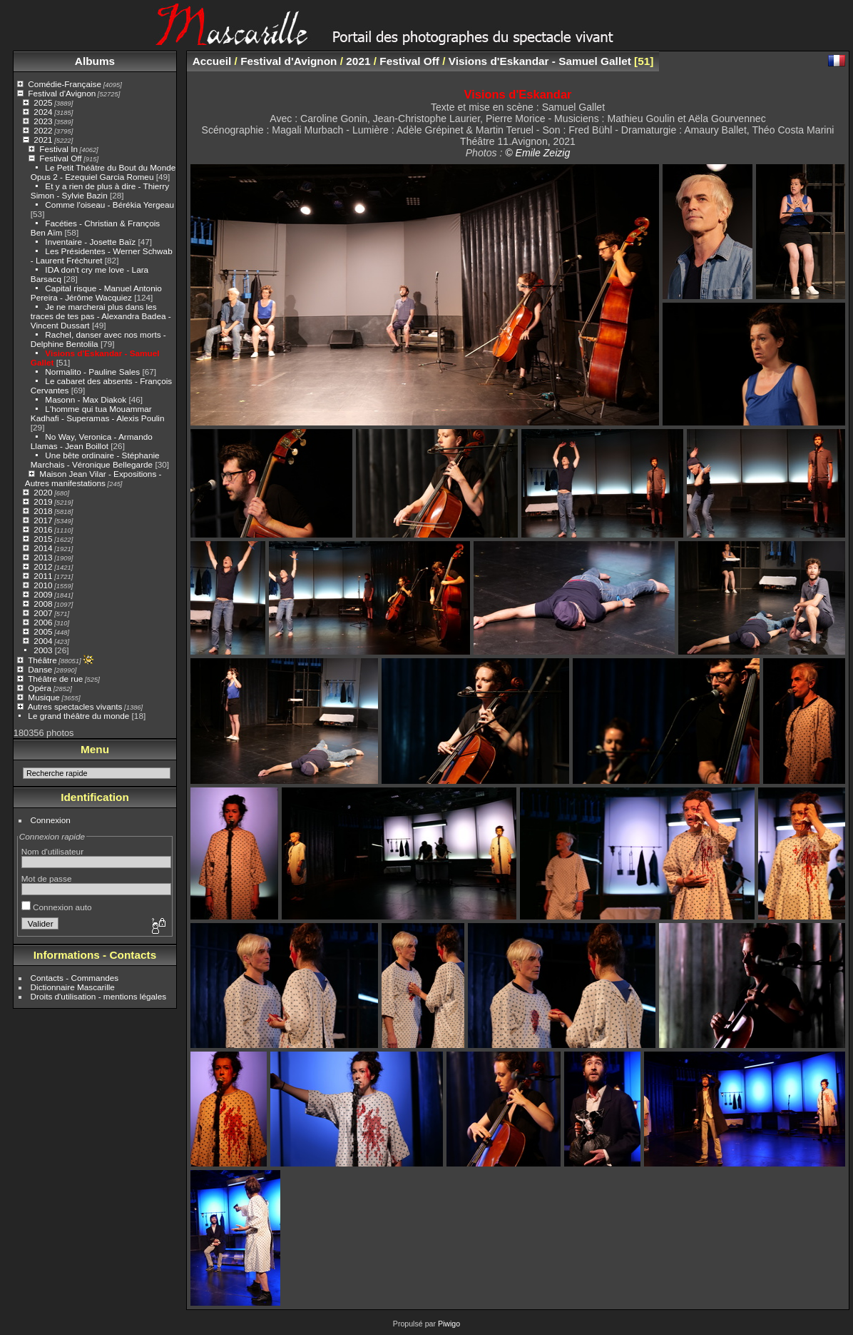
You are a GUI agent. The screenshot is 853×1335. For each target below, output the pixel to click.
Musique (43, 697)
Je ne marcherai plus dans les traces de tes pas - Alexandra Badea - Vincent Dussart (101, 316)
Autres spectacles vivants (75, 706)
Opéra (39, 687)
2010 (43, 585)
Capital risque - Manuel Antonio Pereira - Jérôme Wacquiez (96, 292)
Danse (40, 669)
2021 (43, 139)
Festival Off (60, 158)
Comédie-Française (64, 84)
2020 (43, 492)
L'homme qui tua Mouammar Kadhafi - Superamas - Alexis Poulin (98, 413)
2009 (43, 594)
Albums (95, 61)
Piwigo (449, 1323)
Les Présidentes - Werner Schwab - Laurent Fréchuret (102, 255)
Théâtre (42, 660)
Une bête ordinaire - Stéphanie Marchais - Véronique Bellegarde (95, 459)
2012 (43, 566)
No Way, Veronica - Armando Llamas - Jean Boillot (92, 441)
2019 (43, 501)
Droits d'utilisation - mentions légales (99, 996)
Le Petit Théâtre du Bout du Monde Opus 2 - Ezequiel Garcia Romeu (103, 172)
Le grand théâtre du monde (78, 715)
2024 (43, 111)
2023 (43, 121)
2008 (43, 603)
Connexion (51, 820)
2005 (43, 631)
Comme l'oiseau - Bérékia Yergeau (109, 204)
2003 (43, 650)
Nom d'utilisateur (52, 851)
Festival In (58, 148)
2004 (43, 640)
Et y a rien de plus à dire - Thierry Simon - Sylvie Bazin (100, 190)
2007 (43, 613)
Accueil (212, 61)
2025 (43, 102)
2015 (43, 538)
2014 (43, 548)
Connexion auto (56, 907)
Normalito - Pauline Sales (92, 371)
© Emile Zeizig (537, 152)
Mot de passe (46, 878)
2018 (43, 510)
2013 (43, 557)
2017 (43, 520)
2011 (43, 575)
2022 (43, 130)
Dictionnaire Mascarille (73, 987)
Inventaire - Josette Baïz (90, 241)
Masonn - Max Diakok (85, 399)
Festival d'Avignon (62, 93)
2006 (43, 622)
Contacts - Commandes (75, 977)
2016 (43, 529)
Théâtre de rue (55, 678)
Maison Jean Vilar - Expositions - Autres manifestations (93, 478)
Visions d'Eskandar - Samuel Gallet (540, 61)
